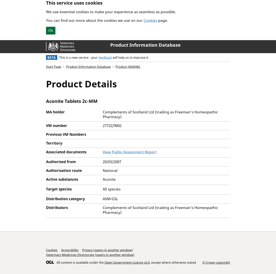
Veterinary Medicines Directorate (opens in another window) (90, 255)
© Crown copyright (216, 262)
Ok (50, 30)
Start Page (53, 67)
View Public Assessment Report (130, 152)
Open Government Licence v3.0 (127, 262)
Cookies (150, 20)
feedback (105, 57)
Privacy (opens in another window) (107, 250)
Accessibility (70, 250)
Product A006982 (128, 67)
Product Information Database (145, 45)
